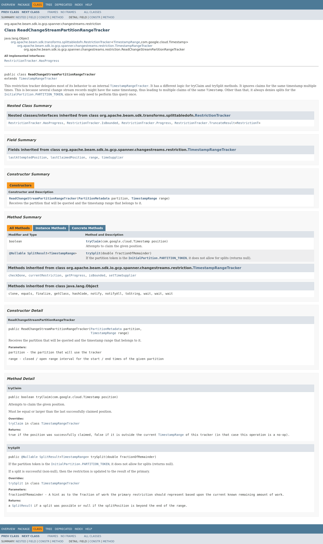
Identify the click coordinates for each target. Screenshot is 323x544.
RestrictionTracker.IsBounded (92, 123)
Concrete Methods (87, 228)
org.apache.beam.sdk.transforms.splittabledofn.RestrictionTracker (61, 42)
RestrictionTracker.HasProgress (31, 60)
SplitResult (37, 253)
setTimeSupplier (122, 275)
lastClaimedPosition (67, 157)
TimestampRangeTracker (38, 78)
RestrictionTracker (212, 115)
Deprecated (63, 4)
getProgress (75, 275)
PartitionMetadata (93, 198)
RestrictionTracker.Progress (146, 123)
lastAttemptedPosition (27, 157)
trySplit (93, 253)
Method (57, 17)
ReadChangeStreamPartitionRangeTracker (43, 198)
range (93, 157)
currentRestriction (45, 275)
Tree (48, 4)
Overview (8, 4)
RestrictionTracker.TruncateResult (205, 123)
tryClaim (93, 241)
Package (24, 4)
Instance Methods (51, 228)
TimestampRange (127, 42)
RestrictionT (248, 123)
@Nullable (17, 253)
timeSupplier (112, 157)
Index (79, 4)
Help (88, 4)
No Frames (68, 12)
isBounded (97, 275)
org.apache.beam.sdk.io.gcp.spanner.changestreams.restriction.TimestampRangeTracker (84, 45)
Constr (44, 17)
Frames (53, 12)
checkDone (16, 275)
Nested (21, 17)
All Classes (92, 12)
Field (32, 17)
